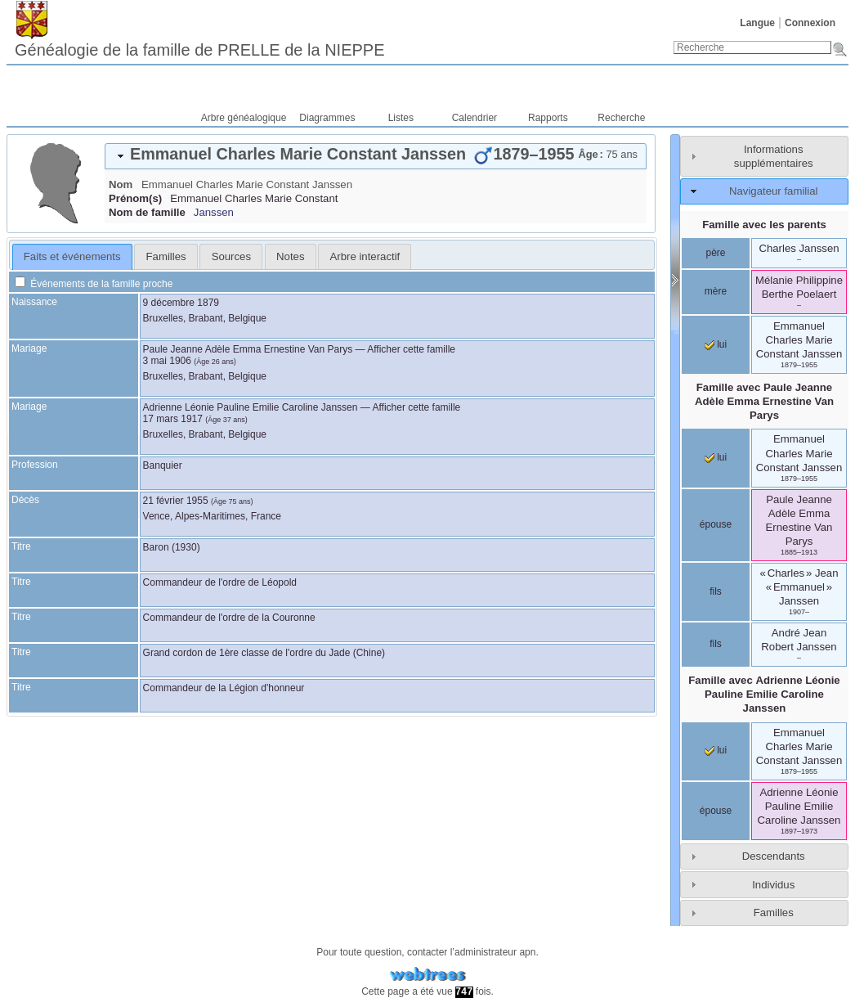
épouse (716, 524)
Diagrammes (327, 118)
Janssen (214, 212)
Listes (401, 118)
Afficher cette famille (411, 349)
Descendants (773, 856)
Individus (773, 885)
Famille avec (764, 401)
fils (716, 591)
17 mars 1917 (173, 419)
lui (716, 344)
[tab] (376, 156)
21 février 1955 (175, 500)
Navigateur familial (773, 191)
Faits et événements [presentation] (72, 256)
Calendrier (474, 118)
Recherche (621, 118)
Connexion (810, 23)
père (715, 252)
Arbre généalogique (244, 118)
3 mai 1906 (167, 360)
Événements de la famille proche (93, 284)
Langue (757, 23)
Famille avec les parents (764, 224)
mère (716, 291)
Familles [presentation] (166, 256)
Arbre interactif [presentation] (365, 256)
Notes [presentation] (290, 256)
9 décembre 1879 (181, 302)
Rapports (548, 118)
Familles (774, 912)
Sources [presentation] (231, 256)
